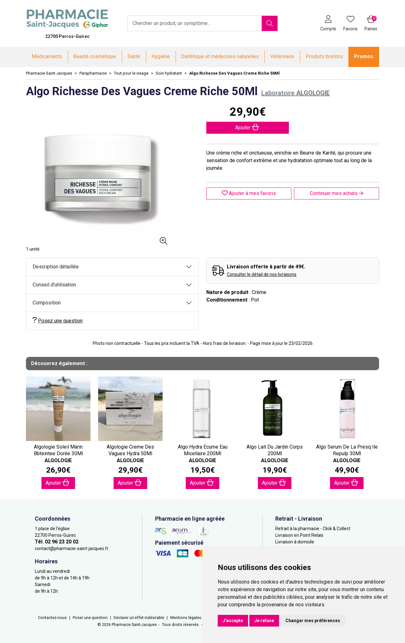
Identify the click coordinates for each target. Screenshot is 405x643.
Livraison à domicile (294, 541)
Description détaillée (56, 267)
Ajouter (58, 482)
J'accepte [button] (233, 620)
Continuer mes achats (336, 193)
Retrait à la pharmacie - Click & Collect (312, 528)
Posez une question (58, 320)
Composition (47, 303)
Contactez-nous (52, 617)
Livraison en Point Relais (299, 535)
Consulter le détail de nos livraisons (261, 274)
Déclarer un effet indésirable (139, 617)
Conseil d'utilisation (54, 285)
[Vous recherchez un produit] (195, 23)
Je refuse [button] (264, 620)
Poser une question (90, 617)
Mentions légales (185, 617)
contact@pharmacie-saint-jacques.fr (72, 548)
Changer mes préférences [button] (312, 620)
